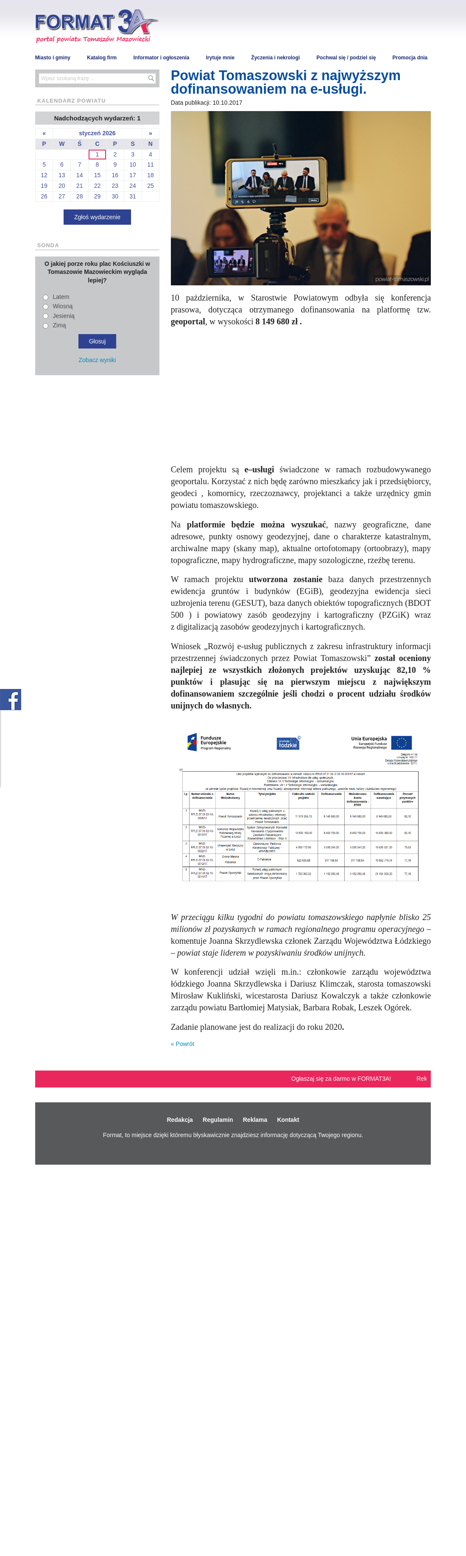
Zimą (59, 325)
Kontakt (288, 1119)
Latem (61, 296)
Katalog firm (102, 58)
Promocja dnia (410, 58)
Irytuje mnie (220, 58)
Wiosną (63, 306)
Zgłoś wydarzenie (97, 217)
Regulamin (218, 1119)
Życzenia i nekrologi (275, 58)
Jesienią (64, 315)
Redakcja (180, 1119)
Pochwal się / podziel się (346, 58)
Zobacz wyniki (97, 360)
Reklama (255, 1119)
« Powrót (182, 1043)
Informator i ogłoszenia (161, 58)
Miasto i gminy (52, 58)
